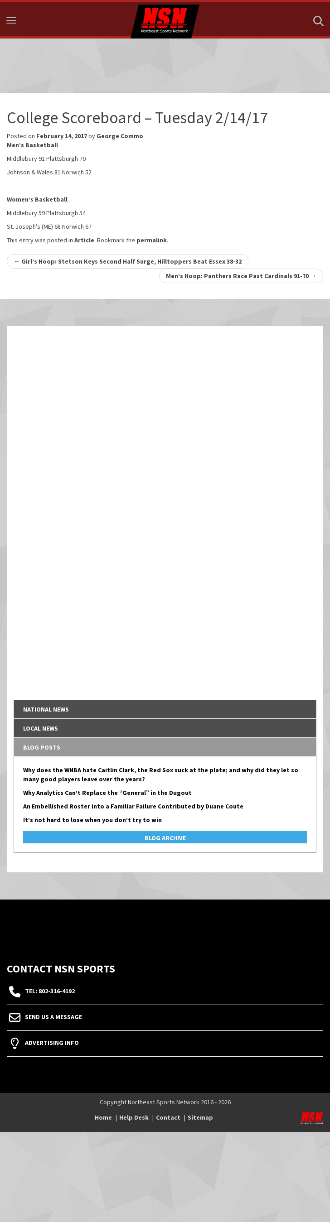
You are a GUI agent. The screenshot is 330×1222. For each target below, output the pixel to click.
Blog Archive (165, 838)
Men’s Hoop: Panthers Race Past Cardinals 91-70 (241, 276)
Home (103, 1117)
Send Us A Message (53, 1017)
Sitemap (200, 1117)
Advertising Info (52, 1043)
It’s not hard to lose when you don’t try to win (92, 820)
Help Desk (134, 1117)
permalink (151, 240)
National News (46, 709)
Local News (40, 728)
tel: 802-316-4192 (50, 991)
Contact (168, 1117)
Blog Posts (41, 747)
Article (84, 240)
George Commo (120, 136)
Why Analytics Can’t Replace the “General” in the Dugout (107, 793)
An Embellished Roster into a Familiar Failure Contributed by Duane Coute (133, 806)
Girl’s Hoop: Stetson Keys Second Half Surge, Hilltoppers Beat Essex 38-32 (128, 261)
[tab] (165, 709)
